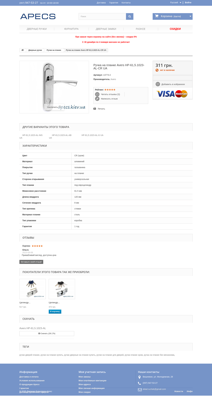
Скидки (175, 29)
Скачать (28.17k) (46, 333)
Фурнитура (71, 29)
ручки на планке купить (52, 355)
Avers (113, 79)
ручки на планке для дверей (110, 355)
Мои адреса (85, 384)
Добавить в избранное (173, 84)
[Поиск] (129, 16)
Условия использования (31, 380)
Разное (140, 29)
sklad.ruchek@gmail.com (154, 389)
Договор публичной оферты (34, 392)
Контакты (126, 2)
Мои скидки (85, 392)
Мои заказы (85, 377)
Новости (178, 403)
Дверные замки (106, 29)
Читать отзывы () (110, 94)
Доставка (101, 2)
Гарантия (113, 2)
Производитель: (101, 79)
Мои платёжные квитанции (92, 380)
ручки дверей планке (29, 355)
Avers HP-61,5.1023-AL (32, 328)
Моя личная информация (92, 388)
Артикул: (98, 75)
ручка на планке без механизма (159, 355)
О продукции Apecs (29, 384)
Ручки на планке (54, 50)
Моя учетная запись (92, 372)
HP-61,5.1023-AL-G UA (92, 135)
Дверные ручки (37, 29)
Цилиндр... (24, 302)
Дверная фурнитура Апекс (39, 403)
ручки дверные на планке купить (79, 355)
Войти (188, 2)
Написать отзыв (109, 99)
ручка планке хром (134, 355)
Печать (101, 109)
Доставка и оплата (28, 377)
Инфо (190, 403)
